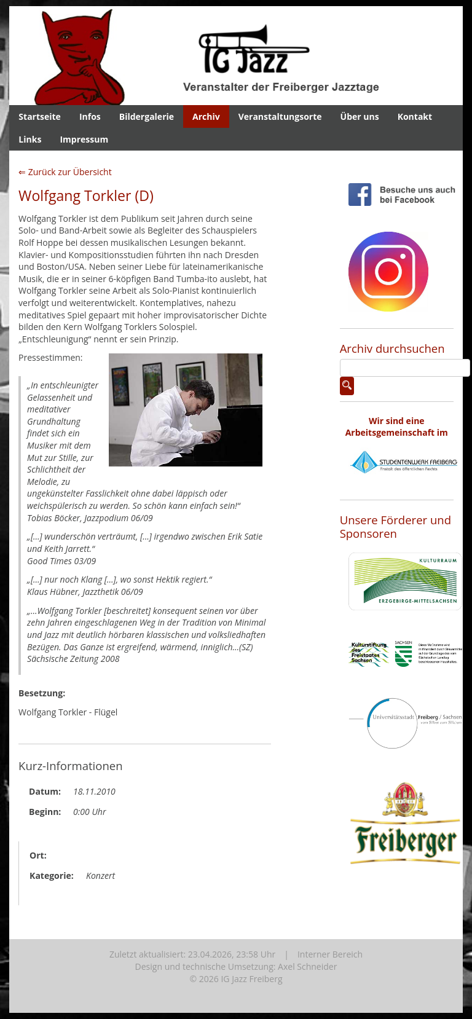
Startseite (39, 116)
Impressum (84, 139)
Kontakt (415, 116)
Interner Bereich (330, 954)
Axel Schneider (307, 966)
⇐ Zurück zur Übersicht (65, 172)
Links (29, 139)
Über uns (359, 116)
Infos (90, 116)
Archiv (206, 116)
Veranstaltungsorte (280, 116)
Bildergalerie (146, 116)
